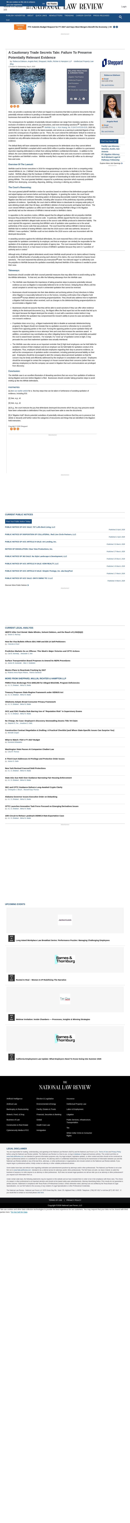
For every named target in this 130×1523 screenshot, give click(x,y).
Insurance (70, 1099)
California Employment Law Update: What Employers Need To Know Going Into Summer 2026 (58, 1059)
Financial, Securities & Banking (49, 1114)
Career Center (83, 15)
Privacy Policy (116, 1152)
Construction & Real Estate (17, 1125)
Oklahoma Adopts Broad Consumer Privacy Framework (30, 702)
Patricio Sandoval (35, 672)
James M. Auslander (15, 663)
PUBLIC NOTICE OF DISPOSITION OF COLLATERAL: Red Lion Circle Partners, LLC (40, 534)
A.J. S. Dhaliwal (13, 685)
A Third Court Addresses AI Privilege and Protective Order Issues (35, 759)
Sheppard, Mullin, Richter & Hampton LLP (55, 61)
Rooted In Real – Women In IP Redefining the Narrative (41, 980)
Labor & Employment (75, 1109)
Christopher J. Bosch (15, 790)
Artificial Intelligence (15, 1099)
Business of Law (13, 1120)
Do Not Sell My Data (19, 1212)
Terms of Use (103, 1152)
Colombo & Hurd (13, 644)
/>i (84, 98)
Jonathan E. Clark (26, 723)
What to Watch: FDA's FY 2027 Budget (22, 740)
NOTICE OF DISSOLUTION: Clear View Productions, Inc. (29, 549)
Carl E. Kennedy (13, 653)
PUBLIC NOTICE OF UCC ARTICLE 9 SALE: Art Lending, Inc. (31, 542)
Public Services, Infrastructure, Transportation (79, 1121)
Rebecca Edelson (20, 61)
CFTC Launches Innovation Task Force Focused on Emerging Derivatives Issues (42, 806)
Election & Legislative (45, 1099)
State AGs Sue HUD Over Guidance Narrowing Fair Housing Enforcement (38, 778)
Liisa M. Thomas (13, 752)
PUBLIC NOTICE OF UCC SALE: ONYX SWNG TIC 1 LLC (29, 578)
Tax (68, 1128)
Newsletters (55, 15)
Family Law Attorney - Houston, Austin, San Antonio (110, 149)
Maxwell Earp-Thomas (31, 790)
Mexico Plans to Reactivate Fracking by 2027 (25, 670)
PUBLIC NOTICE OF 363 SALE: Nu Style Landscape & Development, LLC (36, 556)
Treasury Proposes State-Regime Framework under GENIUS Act (34, 692)
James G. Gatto (13, 761)
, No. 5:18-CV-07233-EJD (66, 127)
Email (106, 79)
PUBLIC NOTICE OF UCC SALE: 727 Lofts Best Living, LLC (30, 527)
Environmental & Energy (46, 1104)
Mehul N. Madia (25, 685)
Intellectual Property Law (76, 1104)
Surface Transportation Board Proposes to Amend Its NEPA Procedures (37, 660)
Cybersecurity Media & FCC (18, 1130)
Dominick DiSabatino (15, 742)
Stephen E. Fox (13, 723)
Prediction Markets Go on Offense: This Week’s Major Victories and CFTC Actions (42, 651)
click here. (40, 1193)
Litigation (70, 1114)
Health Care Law (43, 1125)
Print (72, 98)
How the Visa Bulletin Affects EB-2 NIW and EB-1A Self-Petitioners (35, 642)
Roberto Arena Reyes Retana (18, 672)
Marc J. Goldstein (29, 663)
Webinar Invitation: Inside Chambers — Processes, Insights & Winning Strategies (53, 1019)
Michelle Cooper (13, 733)
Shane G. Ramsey (14, 635)
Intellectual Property (75, 80)
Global (39, 1120)
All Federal (72, 87)
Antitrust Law (12, 1104)
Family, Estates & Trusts (46, 1109)
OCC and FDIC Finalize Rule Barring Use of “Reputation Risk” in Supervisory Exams (43, 711)
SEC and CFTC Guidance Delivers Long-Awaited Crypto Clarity (33, 787)
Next (117, 27)
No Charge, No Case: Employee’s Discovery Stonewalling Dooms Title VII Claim (41, 721)
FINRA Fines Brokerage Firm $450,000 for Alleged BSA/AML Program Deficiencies (42, 683)
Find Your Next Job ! (109, 141)
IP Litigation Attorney (110, 154)
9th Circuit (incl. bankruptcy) (77, 90)
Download (80, 98)
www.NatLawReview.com (15, 1156)
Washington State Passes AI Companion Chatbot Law (29, 749)
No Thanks (52, 4)
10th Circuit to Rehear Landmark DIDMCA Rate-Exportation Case (34, 816)
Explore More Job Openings (110, 163)
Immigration (41, 1130)
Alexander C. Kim (26, 653)
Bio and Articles (108, 85)
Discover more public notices (16, 585)
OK (43, 4)
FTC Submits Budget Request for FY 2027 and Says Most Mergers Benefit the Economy (67, 27)
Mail (76, 98)
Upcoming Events (15, 904)
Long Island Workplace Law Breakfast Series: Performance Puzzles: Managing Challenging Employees (63, 940)
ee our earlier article (20, 391)
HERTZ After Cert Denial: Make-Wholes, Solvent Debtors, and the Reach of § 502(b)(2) (44, 632)
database (77, 1154)
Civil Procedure (73, 83)
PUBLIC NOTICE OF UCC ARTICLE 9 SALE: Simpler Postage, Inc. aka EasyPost (39, 571)
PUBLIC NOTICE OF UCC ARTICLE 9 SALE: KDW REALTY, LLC (32, 564)
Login (123, 7)
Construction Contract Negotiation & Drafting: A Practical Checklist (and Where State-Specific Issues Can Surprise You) (59, 730)
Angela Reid (33, 61)
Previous (114, 27)
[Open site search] (120, 17)
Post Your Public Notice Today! (18, 521)
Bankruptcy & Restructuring (17, 1109)
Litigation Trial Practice (76, 77)
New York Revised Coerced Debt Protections (25, 768)
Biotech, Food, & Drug (15, 1114)
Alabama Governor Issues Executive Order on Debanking (31, 797)
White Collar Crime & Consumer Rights (79, 1134)
